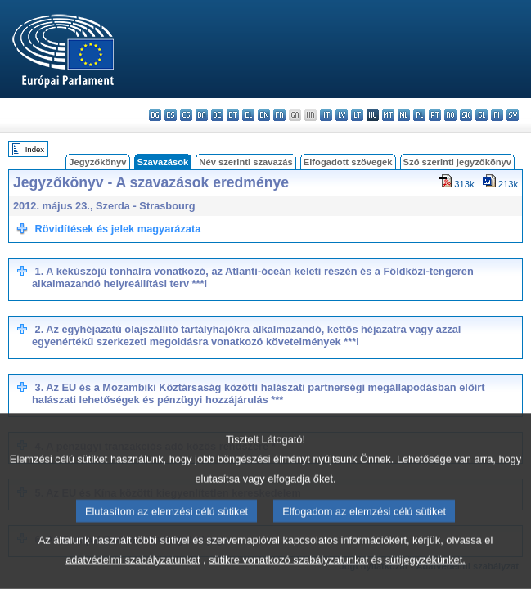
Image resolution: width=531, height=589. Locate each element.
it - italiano (326, 115)
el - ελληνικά (248, 115)
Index (34, 149)
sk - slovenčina (466, 115)
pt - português (435, 115)
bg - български (155, 115)
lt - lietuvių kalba (357, 115)
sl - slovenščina (481, 115)
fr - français (279, 115)
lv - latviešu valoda (341, 115)
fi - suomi (497, 115)
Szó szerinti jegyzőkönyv (457, 162)
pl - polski (419, 115)
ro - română (450, 115)
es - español (170, 115)
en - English (264, 115)
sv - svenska (512, 115)
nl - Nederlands (404, 115)
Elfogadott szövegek (348, 162)
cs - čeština (186, 115)
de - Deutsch (217, 115)
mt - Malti (388, 115)
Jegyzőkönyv (97, 162)
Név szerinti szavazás (245, 162)
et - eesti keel (233, 115)
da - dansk (202, 115)
